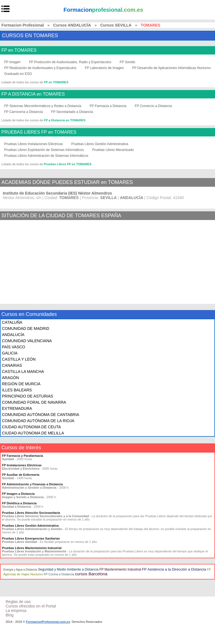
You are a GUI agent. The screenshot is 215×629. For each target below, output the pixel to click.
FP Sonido (127, 62)
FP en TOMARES (18, 50)
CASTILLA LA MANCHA (23, 371)
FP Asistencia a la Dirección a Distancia (174, 569)
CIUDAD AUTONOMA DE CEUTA (31, 427)
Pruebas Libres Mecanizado (113, 150)
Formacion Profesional (22, 25)
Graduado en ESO (18, 74)
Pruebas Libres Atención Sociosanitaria (31, 512)
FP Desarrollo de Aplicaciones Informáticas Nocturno (171, 68)
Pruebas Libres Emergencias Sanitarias (31, 538)
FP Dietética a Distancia (19, 503)
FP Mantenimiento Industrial (120, 569)
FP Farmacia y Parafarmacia (22, 455)
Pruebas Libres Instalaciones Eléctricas (33, 144)
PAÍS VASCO (13, 347)
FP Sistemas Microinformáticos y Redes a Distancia (42, 106)
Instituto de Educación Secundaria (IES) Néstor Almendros (57, 193)
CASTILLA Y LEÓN (19, 359)
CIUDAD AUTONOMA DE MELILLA (33, 433)
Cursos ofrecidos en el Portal (31, 606)
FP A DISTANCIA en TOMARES (33, 94)
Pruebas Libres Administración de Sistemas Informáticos (46, 156)
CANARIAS (12, 365)
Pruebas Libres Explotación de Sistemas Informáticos (44, 150)
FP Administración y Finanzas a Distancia (32, 484)
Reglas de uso (18, 601)
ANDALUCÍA (13, 334)
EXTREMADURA (17, 408)
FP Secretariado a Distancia (72, 112)
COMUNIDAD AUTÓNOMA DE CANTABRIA (40, 414)
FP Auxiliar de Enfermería (20, 474)
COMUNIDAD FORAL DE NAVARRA (34, 402)
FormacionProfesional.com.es (48, 621)
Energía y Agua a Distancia (20, 569)
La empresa (16, 610)
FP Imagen (12, 62)
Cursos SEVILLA (115, 25)
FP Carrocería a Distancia (23, 112)
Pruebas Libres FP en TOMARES (68, 164)
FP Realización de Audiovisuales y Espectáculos (40, 68)
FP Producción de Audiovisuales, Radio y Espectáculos (70, 62)
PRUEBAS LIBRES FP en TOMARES (38, 132)
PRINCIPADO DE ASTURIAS (27, 396)
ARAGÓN (10, 377)
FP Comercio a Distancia (153, 106)
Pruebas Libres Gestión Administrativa (99, 144)
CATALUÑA (12, 322)
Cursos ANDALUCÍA (72, 25)
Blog (9, 615)
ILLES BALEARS (17, 390)
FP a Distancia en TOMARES (65, 120)
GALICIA (9, 353)
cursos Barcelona (91, 573)
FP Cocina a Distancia (59, 574)
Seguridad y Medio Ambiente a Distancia (68, 569)
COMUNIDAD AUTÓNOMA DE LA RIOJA (38, 420)
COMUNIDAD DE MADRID (25, 328)
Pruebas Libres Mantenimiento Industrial (32, 548)
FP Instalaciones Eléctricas (22, 465)
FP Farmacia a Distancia (108, 106)
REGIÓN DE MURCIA (21, 384)
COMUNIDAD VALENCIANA (27, 341)
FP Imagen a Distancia (18, 493)
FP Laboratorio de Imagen (104, 68)
